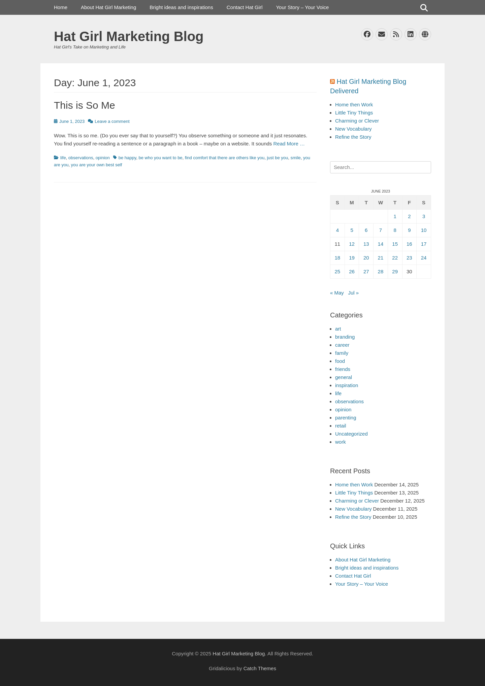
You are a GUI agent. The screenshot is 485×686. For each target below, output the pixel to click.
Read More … (289, 143)
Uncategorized (351, 434)
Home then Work (354, 104)
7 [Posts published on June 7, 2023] (380, 230)
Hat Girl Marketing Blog (129, 36)
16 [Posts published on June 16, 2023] (409, 244)
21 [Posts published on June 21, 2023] (381, 258)
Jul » (353, 293)
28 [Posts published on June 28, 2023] (381, 271)
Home (60, 7)
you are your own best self (96, 164)
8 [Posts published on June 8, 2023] (394, 230)
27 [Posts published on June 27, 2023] (366, 271)
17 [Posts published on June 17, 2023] (424, 244)
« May (337, 293)
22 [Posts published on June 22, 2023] (395, 258)
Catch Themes (260, 668)
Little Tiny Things (354, 112)
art (338, 329)
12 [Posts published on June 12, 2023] (352, 244)
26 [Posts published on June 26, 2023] (352, 271)
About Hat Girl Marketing (108, 7)
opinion (103, 157)
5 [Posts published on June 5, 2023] (351, 230)
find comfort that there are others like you (224, 157)
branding (345, 337)
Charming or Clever (357, 121)
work (340, 442)
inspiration (346, 385)
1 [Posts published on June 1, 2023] (394, 216)
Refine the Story (353, 137)
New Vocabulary (353, 129)
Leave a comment (112, 121)
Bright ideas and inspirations (181, 7)
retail (340, 425)
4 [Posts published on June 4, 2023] (337, 230)
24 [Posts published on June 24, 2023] (424, 258)
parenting (345, 417)
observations (80, 157)
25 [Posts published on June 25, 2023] (338, 271)
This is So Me (84, 105)
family (341, 353)
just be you (277, 157)
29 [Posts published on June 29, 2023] (395, 271)
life (63, 157)
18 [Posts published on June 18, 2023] (338, 258)
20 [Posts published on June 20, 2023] (366, 258)
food (340, 361)
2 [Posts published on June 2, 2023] (409, 216)
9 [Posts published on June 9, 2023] (409, 230)
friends (342, 369)
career (342, 345)
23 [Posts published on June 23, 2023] (409, 258)
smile (295, 157)
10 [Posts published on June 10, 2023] (424, 230)
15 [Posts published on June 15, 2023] (395, 244)
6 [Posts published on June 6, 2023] (366, 230)
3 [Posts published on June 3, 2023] (423, 216)
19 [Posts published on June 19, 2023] (352, 258)
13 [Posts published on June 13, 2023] (366, 244)
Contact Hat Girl (245, 7)
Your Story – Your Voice (302, 7)
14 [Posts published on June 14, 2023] (381, 244)
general (343, 377)
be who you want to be (161, 157)
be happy (127, 157)
